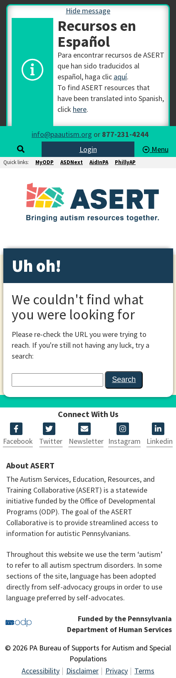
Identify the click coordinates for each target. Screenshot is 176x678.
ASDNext (71, 162)
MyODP (44, 162)
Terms (144, 670)
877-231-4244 (125, 134)
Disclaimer (82, 670)
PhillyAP (125, 162)
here (80, 109)
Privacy (116, 670)
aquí (120, 76)
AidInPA (98, 162)
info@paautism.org (62, 134)
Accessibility (40, 670)
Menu (155, 149)
